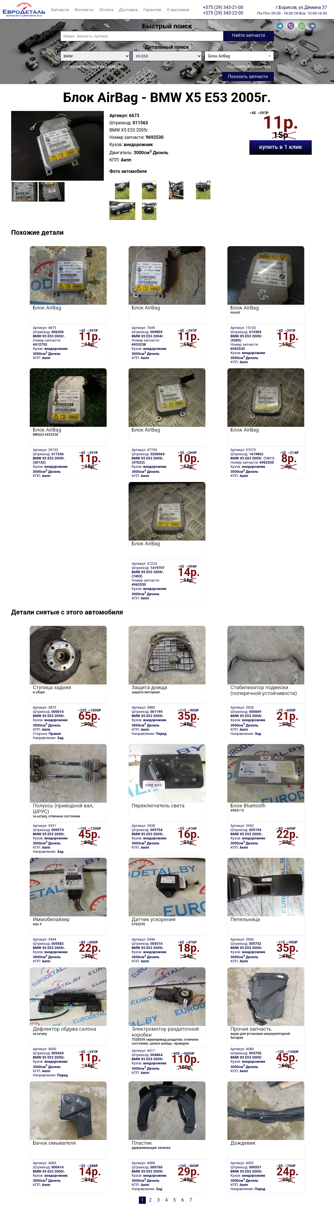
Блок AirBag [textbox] (219, 56)
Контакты (84, 9)
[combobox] (239, 56)
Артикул (118, 115)
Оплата (106, 9)
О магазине (178, 9)
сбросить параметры (249, 66)
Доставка (128, 9)
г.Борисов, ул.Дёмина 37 (301, 7)
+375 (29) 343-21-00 (223, 7)
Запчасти (60, 9)
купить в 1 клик (280, 147)
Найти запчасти (248, 35)
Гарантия (152, 9)
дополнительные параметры (93, 66)
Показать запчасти (248, 76)
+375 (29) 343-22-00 (223, 12)
